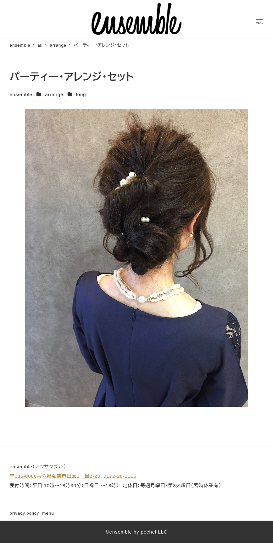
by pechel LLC (151, 531)
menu (48, 513)
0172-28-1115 (119, 476)
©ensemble (118, 531)
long (81, 94)
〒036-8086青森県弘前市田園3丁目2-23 (55, 476)
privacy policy (24, 513)
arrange (54, 94)
